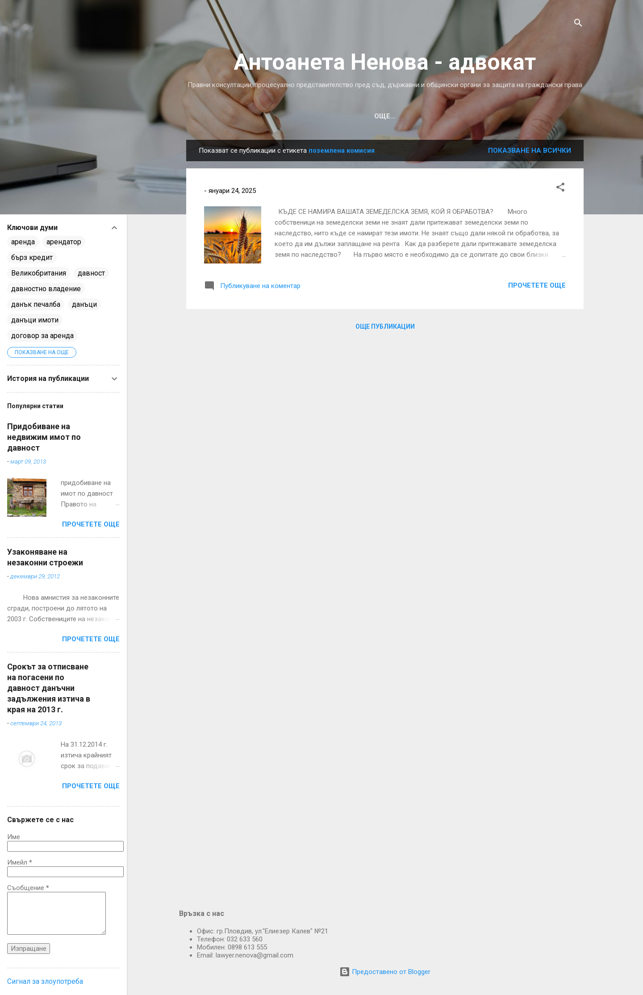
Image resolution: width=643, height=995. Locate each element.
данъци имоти (34, 320)
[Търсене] (578, 24)
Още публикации (385, 326)
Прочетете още (537, 285)
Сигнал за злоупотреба (45, 981)
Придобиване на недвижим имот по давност (44, 437)
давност (91, 273)
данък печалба (35, 304)
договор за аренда (42, 335)
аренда (23, 242)
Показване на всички (529, 150)
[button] (560, 189)
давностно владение (46, 288)
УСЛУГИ (361, 116)
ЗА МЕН (499, 116)
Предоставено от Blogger (384, 972)
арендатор (63, 242)
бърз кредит (32, 257)
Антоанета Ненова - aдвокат (385, 62)
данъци (84, 304)
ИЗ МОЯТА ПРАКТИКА (295, 116)
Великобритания (38, 273)
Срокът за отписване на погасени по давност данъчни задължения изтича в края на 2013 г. (48, 688)
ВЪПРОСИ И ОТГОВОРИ (431, 116)
